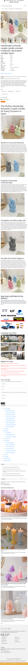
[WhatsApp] (14, 395)
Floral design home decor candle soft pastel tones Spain (13, 550)
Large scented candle (10, 418)
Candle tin (6, 454)
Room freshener (7, 438)
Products (6, 8)
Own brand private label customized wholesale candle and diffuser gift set (12, 371)
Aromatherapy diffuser (10, 434)
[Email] (14, 390)
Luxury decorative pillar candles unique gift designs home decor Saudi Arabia (13, 618)
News (2, 464)
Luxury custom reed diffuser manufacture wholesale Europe (10, 372)
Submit (2, 403)
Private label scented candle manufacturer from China (11, 469)
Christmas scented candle (11, 416)
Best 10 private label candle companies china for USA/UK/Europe (13, 475)
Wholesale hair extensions (20, 660)
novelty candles (17, 91)
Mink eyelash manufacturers (14, 661)
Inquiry (5, 663)
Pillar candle (6, 456)
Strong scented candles (10, 414)
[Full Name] (14, 384)
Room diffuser (8, 432)
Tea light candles (7, 458)
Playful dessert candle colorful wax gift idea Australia (11, 78)
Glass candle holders (10, 442)
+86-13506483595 (20, 0)
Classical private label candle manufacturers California (9, 363)
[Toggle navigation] (24, 6)
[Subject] (14, 392)
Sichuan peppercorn (23, 661)
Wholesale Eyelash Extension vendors (10, 660)
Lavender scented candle (10, 424)
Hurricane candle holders (11, 450)
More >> (2, 521)
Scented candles (11, 8)
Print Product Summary (6, 73)
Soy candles (6, 428)
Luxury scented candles (10, 412)
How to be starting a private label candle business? (11, 467)
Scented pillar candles (18, 8)
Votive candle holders (10, 446)
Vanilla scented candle (10, 422)
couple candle (4, 91)
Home (3, 8)
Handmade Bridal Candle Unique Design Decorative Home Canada (13, 584)
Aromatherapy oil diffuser (11, 436)
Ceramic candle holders (10, 444)
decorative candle (4, 94)
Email (23, 663)
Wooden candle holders (10, 452)
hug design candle (11, 91)
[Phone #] (14, 387)
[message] (14, 399)
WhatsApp (14, 663)
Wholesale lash (7, 661)
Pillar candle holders (10, 448)
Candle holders (6, 440)
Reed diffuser (6, 430)
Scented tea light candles (10, 420)
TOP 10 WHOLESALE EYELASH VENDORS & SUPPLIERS (11, 473)
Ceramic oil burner (7, 460)
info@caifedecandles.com (10, 0)
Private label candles (10, 426)
